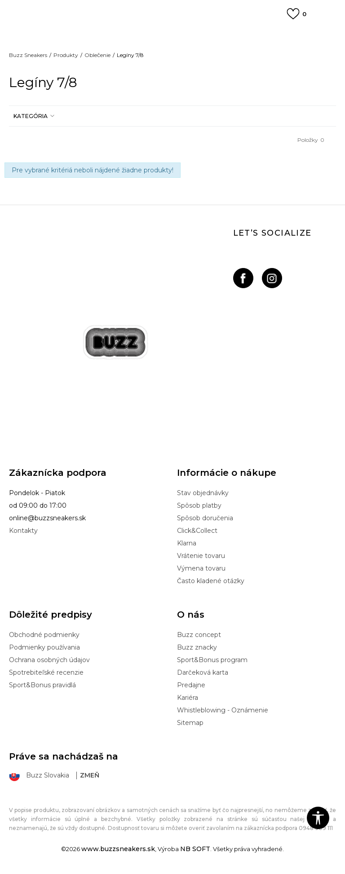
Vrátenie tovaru (201, 556)
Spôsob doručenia (205, 518)
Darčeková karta (202, 672)
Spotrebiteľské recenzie (46, 672)
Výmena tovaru (201, 568)
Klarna (186, 543)
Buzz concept (199, 635)
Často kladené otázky (210, 581)
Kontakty (23, 531)
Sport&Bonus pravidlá (42, 685)
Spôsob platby (199, 505)
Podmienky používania (44, 647)
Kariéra (187, 698)
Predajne (191, 685)
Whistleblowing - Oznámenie (222, 710)
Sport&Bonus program (212, 660)
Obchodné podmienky (44, 635)
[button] (33, 116)
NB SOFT (195, 849)
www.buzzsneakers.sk (118, 849)
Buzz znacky (197, 647)
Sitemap (190, 723)
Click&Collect (197, 531)
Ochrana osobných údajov (49, 660)
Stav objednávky (203, 493)
